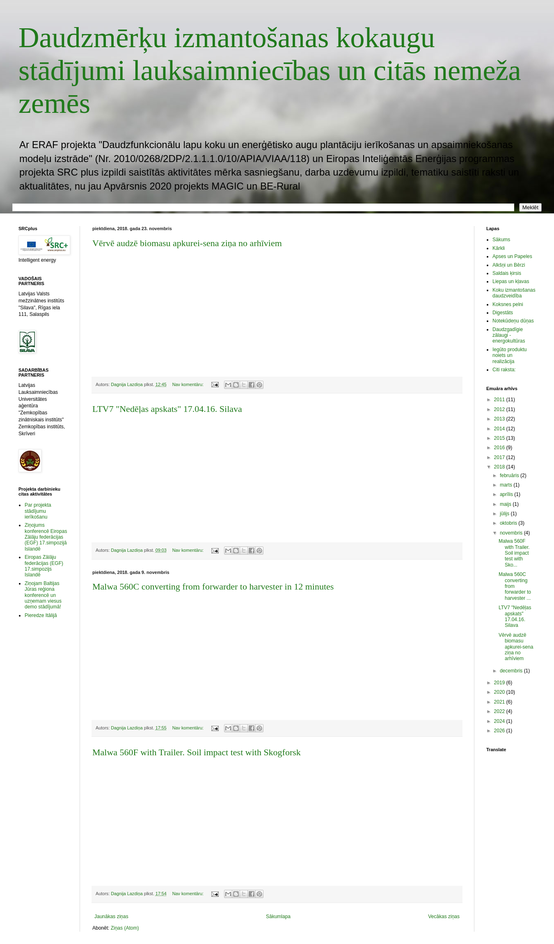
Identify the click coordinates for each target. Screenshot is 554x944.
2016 (500, 447)
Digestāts (502, 312)
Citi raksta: (504, 370)
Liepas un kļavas (510, 281)
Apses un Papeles (512, 256)
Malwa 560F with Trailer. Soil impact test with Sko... (514, 553)
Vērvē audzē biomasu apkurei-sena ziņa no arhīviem (187, 243)
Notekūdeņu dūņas (513, 321)
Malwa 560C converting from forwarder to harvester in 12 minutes (213, 586)
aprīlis (507, 494)
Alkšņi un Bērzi (508, 265)
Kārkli (498, 248)
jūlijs (505, 514)
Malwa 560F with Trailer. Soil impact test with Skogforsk (196, 752)
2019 (500, 683)
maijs (506, 504)
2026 (500, 731)
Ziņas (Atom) (125, 928)
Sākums (501, 239)
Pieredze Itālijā (41, 615)
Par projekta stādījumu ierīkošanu (38, 511)
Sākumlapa (278, 916)
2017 (500, 457)
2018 (500, 467)
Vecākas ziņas (444, 916)
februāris (510, 475)
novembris (512, 533)
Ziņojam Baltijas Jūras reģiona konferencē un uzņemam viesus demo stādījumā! (43, 595)
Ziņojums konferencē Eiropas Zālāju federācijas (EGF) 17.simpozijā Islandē (46, 537)
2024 (500, 721)
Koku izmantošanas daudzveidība (514, 293)
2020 (500, 692)
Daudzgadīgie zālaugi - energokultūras (508, 335)
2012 (500, 409)
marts (506, 485)
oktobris (509, 523)
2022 (500, 711)
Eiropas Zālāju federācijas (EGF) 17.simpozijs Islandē (44, 566)
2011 (500, 399)
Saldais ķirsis (506, 273)
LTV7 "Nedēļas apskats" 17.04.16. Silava (167, 409)
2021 (500, 702)
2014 (500, 429)
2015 (500, 438)
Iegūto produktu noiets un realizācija (509, 355)
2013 (500, 419)
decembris (512, 671)
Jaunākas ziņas (111, 916)
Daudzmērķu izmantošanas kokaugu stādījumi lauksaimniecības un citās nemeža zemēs (269, 70)
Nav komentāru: (188, 384)
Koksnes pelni (507, 304)
